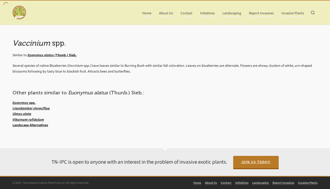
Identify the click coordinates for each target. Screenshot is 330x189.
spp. (24, 102)
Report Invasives (283, 183)
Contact (226, 183)
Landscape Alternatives (30, 125)
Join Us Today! (256, 162)
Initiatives (241, 183)
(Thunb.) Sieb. (52, 55)
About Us (211, 183)
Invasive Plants (307, 183)
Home (197, 183)
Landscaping (260, 183)
